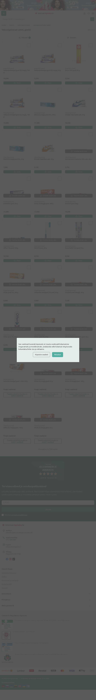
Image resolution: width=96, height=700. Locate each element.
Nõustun (57, 355)
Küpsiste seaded (41, 355)
